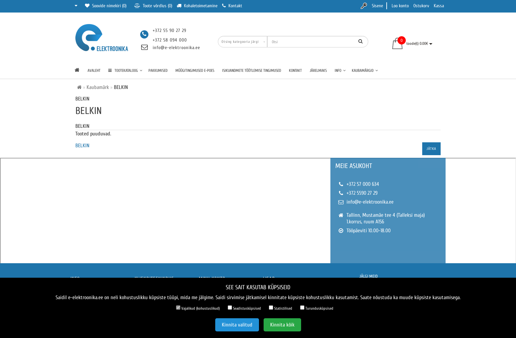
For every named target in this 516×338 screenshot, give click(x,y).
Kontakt (295, 70)
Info (340, 70)
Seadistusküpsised (244, 308)
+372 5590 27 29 (362, 193)
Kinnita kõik (282, 325)
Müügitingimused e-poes (194, 70)
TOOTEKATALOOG (125, 70)
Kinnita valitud (237, 325)
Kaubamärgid (365, 70)
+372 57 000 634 (363, 184)
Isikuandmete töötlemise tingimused (251, 70)
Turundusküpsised (316, 308)
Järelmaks (318, 70)
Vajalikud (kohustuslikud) (198, 308)
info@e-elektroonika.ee (176, 47)
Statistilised (280, 308)
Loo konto (400, 6)
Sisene (377, 6)
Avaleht (94, 70)
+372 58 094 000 (170, 40)
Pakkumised (158, 70)
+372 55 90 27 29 (169, 30)
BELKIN (82, 146)
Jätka (431, 149)
